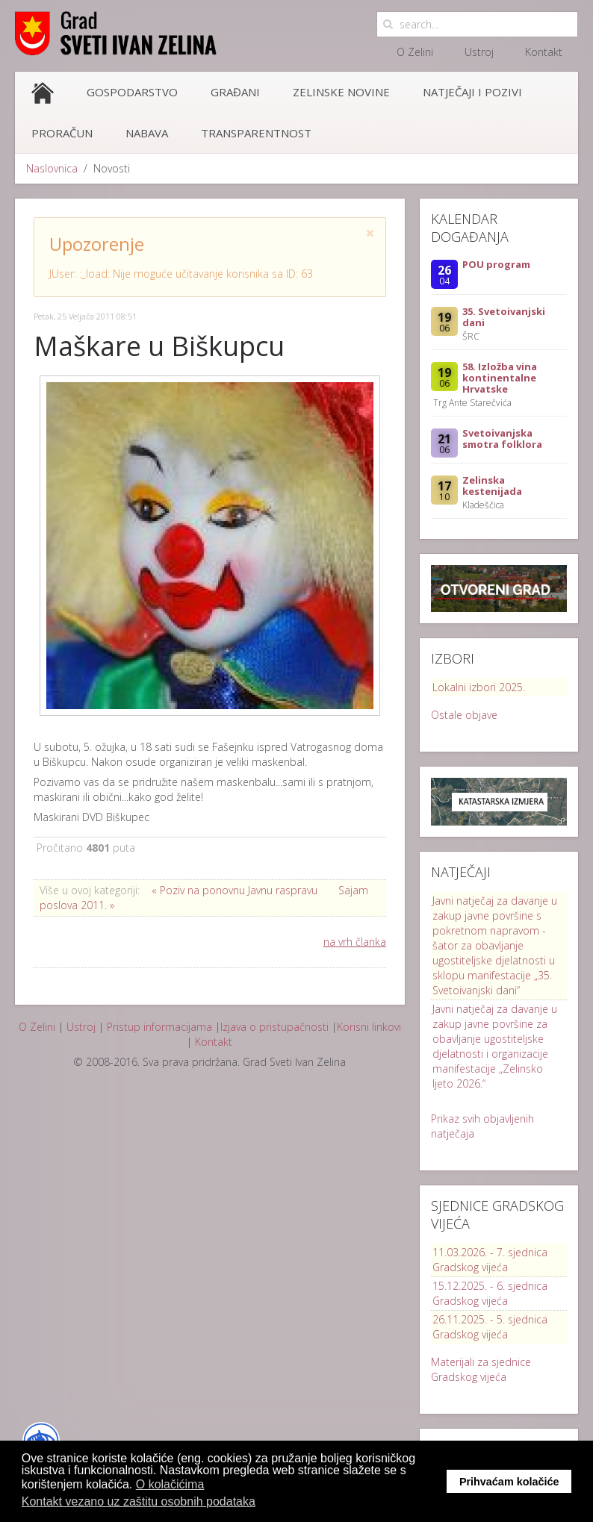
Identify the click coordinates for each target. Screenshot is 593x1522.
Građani (235, 91)
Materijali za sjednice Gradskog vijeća (481, 1369)
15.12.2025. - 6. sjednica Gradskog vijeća (489, 1293)
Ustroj (479, 52)
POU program (496, 264)
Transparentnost (256, 132)
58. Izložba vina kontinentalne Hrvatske (499, 378)
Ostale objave (464, 715)
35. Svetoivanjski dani (503, 317)
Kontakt (543, 52)
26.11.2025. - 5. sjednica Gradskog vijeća (489, 1326)
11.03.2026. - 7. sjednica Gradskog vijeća (489, 1259)
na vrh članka (354, 942)
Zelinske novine (341, 91)
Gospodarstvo (132, 91)
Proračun (62, 132)
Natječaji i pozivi (472, 91)
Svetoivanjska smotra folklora (502, 438)
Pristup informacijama (159, 1027)
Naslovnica (52, 168)
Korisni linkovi (369, 1027)
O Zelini (415, 52)
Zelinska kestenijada (492, 485)
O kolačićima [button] (170, 1484)
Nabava (146, 132)
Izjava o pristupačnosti (274, 1027)
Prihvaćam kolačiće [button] (509, 1482)
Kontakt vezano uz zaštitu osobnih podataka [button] (138, 1501)
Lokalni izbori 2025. (478, 687)
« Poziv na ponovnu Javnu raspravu (236, 890)
